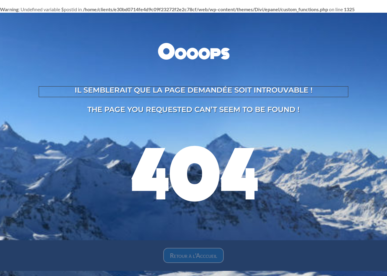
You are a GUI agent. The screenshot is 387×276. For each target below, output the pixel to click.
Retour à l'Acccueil (193, 255)
